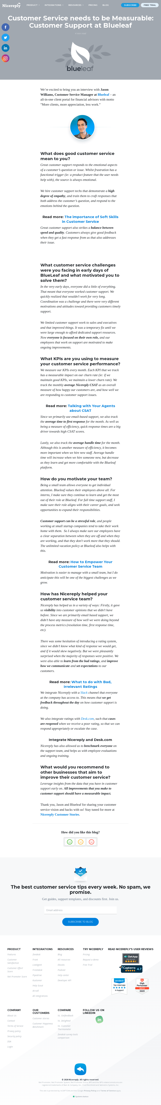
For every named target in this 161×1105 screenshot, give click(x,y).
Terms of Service (15, 1025)
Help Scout (38, 985)
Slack (83, 692)
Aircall (36, 990)
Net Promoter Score (17, 976)
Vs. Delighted (64, 1020)
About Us (11, 1015)
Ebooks (61, 964)
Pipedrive (37, 975)
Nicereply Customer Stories (59, 814)
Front (35, 959)
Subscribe (130, 5)
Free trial (150, 5)
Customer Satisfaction (13, 961)
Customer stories (41, 1018)
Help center (63, 975)
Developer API (64, 980)
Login (10, 1046)
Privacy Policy (90, 1090)
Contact (11, 1020)
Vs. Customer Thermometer (64, 1027)
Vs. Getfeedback (65, 1015)
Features (11, 954)
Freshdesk (37, 969)
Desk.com (87, 719)
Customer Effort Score (15, 970)
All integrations (40, 995)
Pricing (93, 5)
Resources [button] (74, 5)
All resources (64, 959)
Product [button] (32, 5)
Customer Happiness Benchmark (43, 1025)
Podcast (61, 969)
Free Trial (87, 964)
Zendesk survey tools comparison (68, 1036)
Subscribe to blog (80, 921)
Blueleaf (103, 94)
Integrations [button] (53, 5)
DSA (9, 1041)
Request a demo (91, 959)
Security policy (14, 1036)
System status (80, 1096)
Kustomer (37, 980)
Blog (106, 5)
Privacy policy (14, 1031)
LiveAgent (37, 964)
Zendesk (36, 954)
